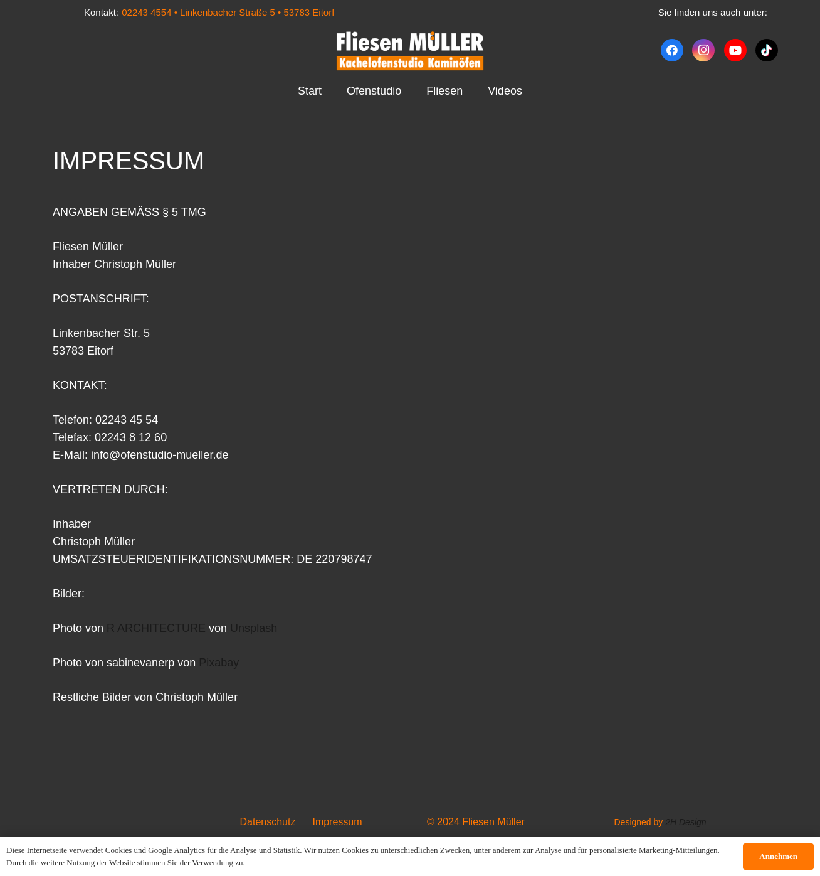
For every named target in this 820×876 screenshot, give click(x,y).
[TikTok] (766, 50)
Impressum (337, 821)
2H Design (685, 822)
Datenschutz (268, 821)
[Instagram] (703, 50)
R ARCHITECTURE (156, 628)
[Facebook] (672, 50)
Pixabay (219, 662)
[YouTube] (735, 50)
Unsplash (253, 628)
